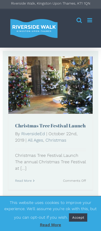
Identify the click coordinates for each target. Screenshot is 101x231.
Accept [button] (78, 217)
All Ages (35, 140)
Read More (50, 224)
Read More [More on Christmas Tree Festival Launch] (23, 181)
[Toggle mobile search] (79, 20)
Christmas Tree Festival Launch (50, 125)
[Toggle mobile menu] (90, 20)
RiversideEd (33, 133)
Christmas (56, 140)
